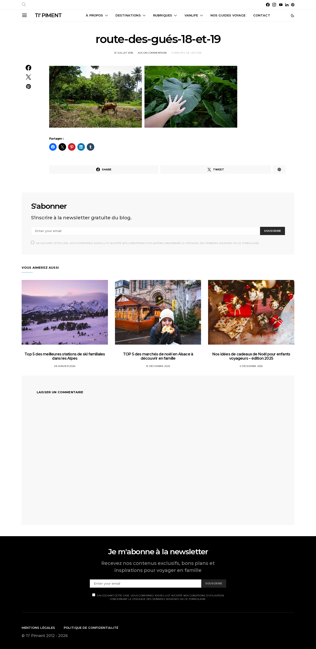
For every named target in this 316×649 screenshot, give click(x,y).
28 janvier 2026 (64, 366)
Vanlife (191, 15)
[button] (292, 15)
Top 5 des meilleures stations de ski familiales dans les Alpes (64, 356)
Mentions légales (38, 627)
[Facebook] (268, 5)
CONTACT (261, 15)
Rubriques (162, 15)
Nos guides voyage (228, 15)
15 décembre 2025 (158, 366)
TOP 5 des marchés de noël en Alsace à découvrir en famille (158, 356)
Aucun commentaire (152, 52)
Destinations (128, 15)
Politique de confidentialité (91, 627)
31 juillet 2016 (123, 52)
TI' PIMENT (48, 15)
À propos (94, 15)
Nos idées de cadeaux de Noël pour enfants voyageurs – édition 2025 (251, 356)
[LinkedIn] (286, 5)
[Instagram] (274, 5)
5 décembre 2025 (251, 366)
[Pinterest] (292, 5)
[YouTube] (281, 5)
